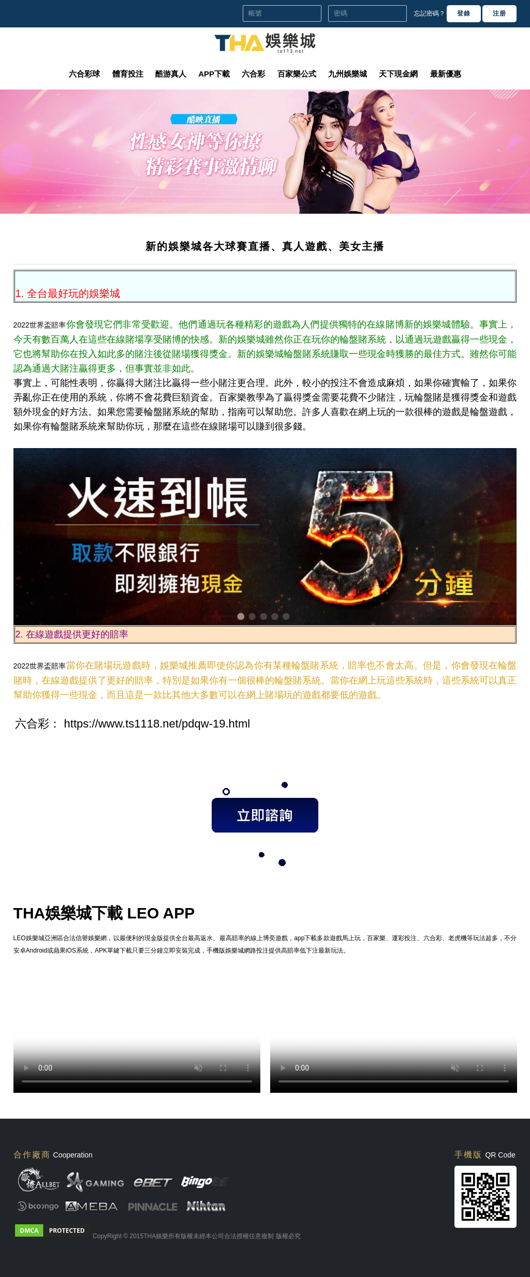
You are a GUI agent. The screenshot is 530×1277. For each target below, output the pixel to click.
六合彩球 (84, 73)
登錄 (463, 13)
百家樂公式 (296, 73)
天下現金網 (398, 73)
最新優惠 (445, 73)
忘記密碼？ (429, 13)
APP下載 (214, 73)
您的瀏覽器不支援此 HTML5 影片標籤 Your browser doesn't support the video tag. (136, 1031)
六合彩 (253, 73)
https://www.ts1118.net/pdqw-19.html (157, 723)
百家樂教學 (241, 397)
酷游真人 (170, 73)
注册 (499, 13)
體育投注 (127, 73)
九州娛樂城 (347, 73)
